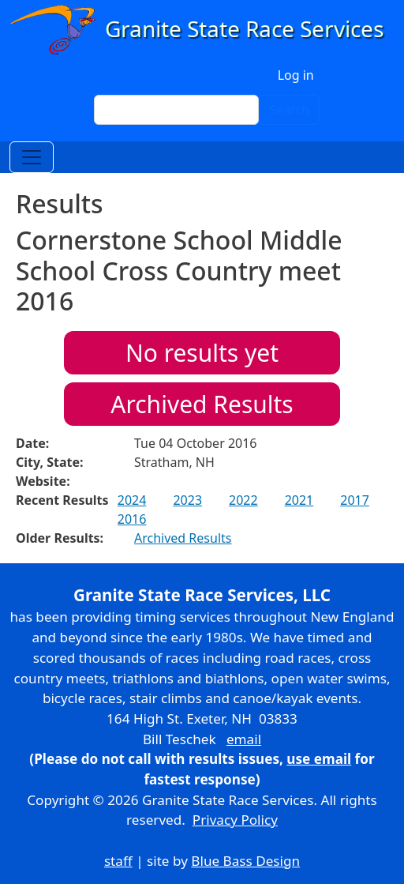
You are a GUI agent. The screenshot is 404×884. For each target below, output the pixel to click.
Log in (296, 75)
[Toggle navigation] (31, 157)
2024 (132, 500)
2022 (243, 500)
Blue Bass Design (245, 861)
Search (289, 109)
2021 (299, 500)
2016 (132, 519)
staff (118, 861)
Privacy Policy (235, 820)
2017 (354, 500)
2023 (187, 500)
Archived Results (201, 404)
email (243, 739)
